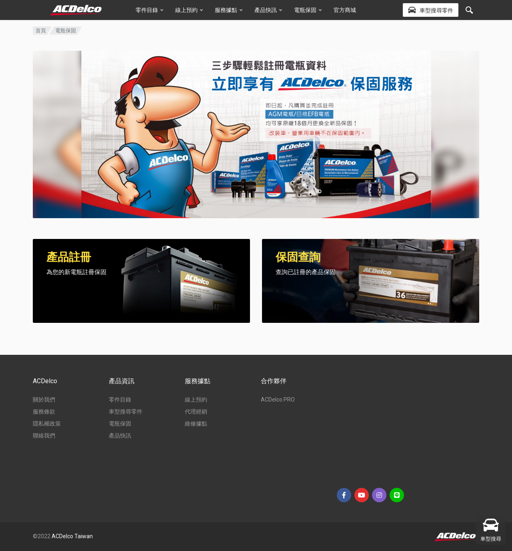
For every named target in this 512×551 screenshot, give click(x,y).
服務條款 (44, 411)
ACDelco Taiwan (72, 536)
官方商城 (345, 10)
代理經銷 (196, 411)
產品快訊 (268, 10)
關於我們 (44, 399)
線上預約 (189, 10)
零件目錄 (149, 10)
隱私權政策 (47, 423)
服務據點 (228, 10)
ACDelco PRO (278, 399)
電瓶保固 (308, 10)
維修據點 (196, 423)
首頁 (41, 31)
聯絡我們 (44, 435)
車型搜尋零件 (125, 411)
